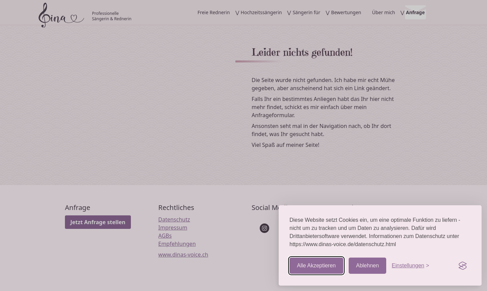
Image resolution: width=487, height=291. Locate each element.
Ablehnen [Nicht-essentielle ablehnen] (367, 265)
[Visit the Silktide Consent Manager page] (463, 266)
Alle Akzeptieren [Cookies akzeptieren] (316, 265)
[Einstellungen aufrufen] (410, 266)
